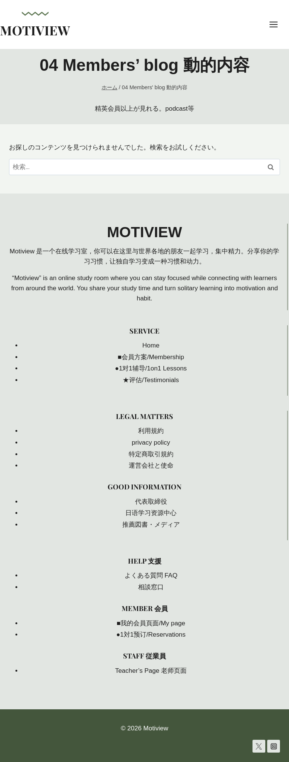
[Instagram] (273, 746)
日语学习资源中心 (150, 513)
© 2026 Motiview (144, 728)
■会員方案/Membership (151, 357)
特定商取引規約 (151, 454)
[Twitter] (258, 746)
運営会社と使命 (151, 465)
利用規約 (151, 430)
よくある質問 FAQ (151, 575)
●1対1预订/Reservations (151, 634)
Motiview (144, 231)
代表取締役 (151, 501)
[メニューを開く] (277, 24)
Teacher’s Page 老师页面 (151, 670)
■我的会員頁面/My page (151, 623)
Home (150, 345)
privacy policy (151, 442)
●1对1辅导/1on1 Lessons (151, 368)
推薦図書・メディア (151, 524)
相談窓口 (151, 587)
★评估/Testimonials (151, 380)
